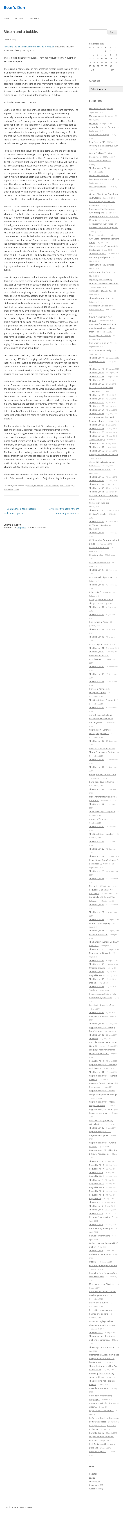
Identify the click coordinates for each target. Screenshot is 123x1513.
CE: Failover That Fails (99, 502)
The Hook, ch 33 (96, 767)
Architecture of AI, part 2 (100, 290)
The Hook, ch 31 (96, 804)
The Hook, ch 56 (96, 450)
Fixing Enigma (95, 644)
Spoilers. (93, 990)
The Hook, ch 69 (96, 383)
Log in (92, 1477)
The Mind (93, 1038)
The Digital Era (96, 1332)
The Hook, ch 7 (96, 1180)
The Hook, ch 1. (96, 1250)
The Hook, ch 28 (96, 848)
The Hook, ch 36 (96, 707)
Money (55, 485)
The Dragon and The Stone (101, 1347)
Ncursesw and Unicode (100, 953)
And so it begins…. (97, 1451)
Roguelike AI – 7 (96, 1168)
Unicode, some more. (99, 1388)
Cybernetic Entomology (100, 592)
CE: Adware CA (96, 555)
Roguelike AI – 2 (96, 1194)
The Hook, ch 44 (96, 614)
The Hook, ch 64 (96, 409)
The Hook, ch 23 (96, 912)
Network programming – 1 (101, 1235)
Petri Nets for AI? (97, 142)
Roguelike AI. (95, 1198)
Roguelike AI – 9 (96, 1060)
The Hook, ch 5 (96, 1206)
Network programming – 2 (101, 1228)
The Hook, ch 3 (96, 1213)
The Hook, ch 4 (96, 1209)
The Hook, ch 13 (96, 1023)
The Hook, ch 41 (96, 648)
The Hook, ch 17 (96, 971)
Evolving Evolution (97, 186)
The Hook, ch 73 (96, 369)
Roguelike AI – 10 (97, 975)
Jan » (113, 69)
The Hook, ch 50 (96, 510)
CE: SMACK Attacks (97, 514)
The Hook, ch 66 (96, 402)
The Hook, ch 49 (96, 521)
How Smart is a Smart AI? (100, 342)
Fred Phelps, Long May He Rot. (103, 1265)
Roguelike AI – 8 (96, 1165)
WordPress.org (96, 1488)
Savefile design (96, 1432)
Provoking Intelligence (99, 257)
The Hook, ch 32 (96, 789)
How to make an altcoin (100, 469)
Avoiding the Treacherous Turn (103, 145)
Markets (47, 485)
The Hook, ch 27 (96, 856)
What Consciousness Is (100, 160)
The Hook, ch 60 (96, 432)
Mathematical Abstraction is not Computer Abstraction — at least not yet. (104, 1358)
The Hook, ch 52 (96, 488)
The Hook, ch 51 (96, 491)
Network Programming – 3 (101, 1217)
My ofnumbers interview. (101, 116)
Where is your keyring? (100, 923)
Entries (94, 1481)
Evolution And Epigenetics (101, 108)
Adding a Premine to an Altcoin (103, 454)
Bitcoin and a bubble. (99, 1302)
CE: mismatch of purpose (100, 577)
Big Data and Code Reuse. (101, 1410)
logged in (21, 527)
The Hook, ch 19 (96, 960)
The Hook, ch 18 (96, 964)
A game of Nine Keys (99, 819)
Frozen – (93, 1261)
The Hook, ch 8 (96, 1172)
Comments (96, 1485)
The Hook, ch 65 (96, 406)
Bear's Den (14, 7)
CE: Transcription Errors (100, 525)
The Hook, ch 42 (96, 636)
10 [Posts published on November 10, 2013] (115, 54)
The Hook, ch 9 (96, 1161)
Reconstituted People (99, 134)
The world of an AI (97, 253)
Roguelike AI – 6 (96, 1176)
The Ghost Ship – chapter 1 (101, 834)
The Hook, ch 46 (96, 584)
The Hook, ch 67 (96, 398)
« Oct (91, 69)
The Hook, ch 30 (96, 826)
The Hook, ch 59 (96, 435)
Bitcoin (30, 485)
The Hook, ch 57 (96, 447)
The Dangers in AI (97, 168)
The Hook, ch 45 (96, 607)
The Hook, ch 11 (96, 1072)
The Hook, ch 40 (96, 651)
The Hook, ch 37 (96, 681)
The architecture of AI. (99, 298)
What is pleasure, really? (100, 350)
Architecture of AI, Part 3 (100, 272)
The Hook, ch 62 (96, 424)
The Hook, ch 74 (96, 357)
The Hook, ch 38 (96, 674)
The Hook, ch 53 (96, 484)
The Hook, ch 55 (96, 476)
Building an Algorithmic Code (102, 774)
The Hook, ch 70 (96, 380)
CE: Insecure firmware (99, 562)
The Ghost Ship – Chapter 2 (102, 811)
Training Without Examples (101, 264)
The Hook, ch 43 (96, 629)
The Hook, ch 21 (96, 930)
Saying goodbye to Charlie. (101, 781)
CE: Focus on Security (99, 547)
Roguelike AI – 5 (96, 1183)
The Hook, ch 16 (96, 979)
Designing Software (98, 1016)
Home (6, 18)
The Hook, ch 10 (96, 1127)
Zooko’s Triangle (97, 439)
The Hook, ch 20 (96, 949)
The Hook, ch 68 (96, 395)
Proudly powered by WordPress (18, 1507)
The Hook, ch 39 (96, 666)
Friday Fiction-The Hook (100, 1254)
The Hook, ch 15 (96, 986)
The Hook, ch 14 (96, 1012)
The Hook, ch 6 (96, 1202)
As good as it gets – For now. (102, 127)
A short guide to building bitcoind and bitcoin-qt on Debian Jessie (101, 718)
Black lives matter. (97, 235)
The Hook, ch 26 (96, 871)
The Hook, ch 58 (96, 443)
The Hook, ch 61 (96, 428)
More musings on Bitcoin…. (101, 1284)
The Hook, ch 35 (96, 741)
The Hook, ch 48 (96, 532)
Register (93, 1473)
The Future (65, 485)
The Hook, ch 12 (96, 1034)
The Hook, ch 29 (96, 841)
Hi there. (19, 18)
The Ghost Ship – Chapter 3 (102, 700)
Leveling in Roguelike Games (102, 1005)
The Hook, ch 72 (96, 372)
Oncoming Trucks (97, 967)
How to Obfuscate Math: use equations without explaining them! (102, 328)
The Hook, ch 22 (96, 919)
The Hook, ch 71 (96, 376)
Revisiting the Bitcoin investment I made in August (29, 46)
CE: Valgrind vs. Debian (100, 335)
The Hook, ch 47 (96, 569)
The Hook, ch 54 (96, 480)
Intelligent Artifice (97, 361)
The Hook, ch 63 (96, 413)
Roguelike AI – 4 (96, 1187)
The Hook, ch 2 (96, 1224)
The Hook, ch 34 (96, 759)
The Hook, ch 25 (96, 878)
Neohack (34, 18)
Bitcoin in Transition (98, 934)
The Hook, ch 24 (96, 904)
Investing (38, 485)
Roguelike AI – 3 (96, 1191)
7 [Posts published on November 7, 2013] (101, 54)
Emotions (93, 123)
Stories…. (93, 982)
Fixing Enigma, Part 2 (98, 621)
